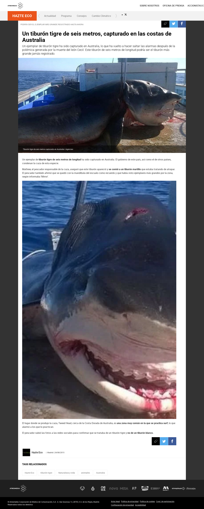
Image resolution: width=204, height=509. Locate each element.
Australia (100, 472)
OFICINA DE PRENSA (152, 5)
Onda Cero (144, 488)
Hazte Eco (22, 16)
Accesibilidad (140, 505)
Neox (103, 488)
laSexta (92, 488)
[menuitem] (128, 5)
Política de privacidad (130, 501)
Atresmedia (18, 488)
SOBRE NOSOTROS (128, 5)
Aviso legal (115, 501)
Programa (66, 16)
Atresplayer (178, 488)
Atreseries (134, 488)
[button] (39, 16)
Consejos (82, 16)
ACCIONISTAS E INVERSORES (181, 5)
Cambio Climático (101, 16)
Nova (113, 488)
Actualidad (50, 16)
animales (85, 472)
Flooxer (191, 488)
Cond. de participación (165, 501)
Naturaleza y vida (66, 472)
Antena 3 (82, 488)
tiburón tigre (46, 472)
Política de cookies (147, 501)
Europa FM (155, 488)
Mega (124, 488)
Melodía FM (165, 488)
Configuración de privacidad (122, 505)
